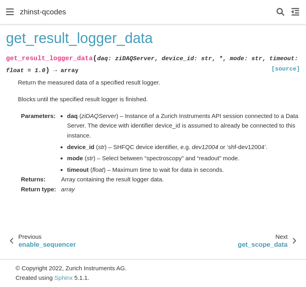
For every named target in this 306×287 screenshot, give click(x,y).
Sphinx (64, 277)
